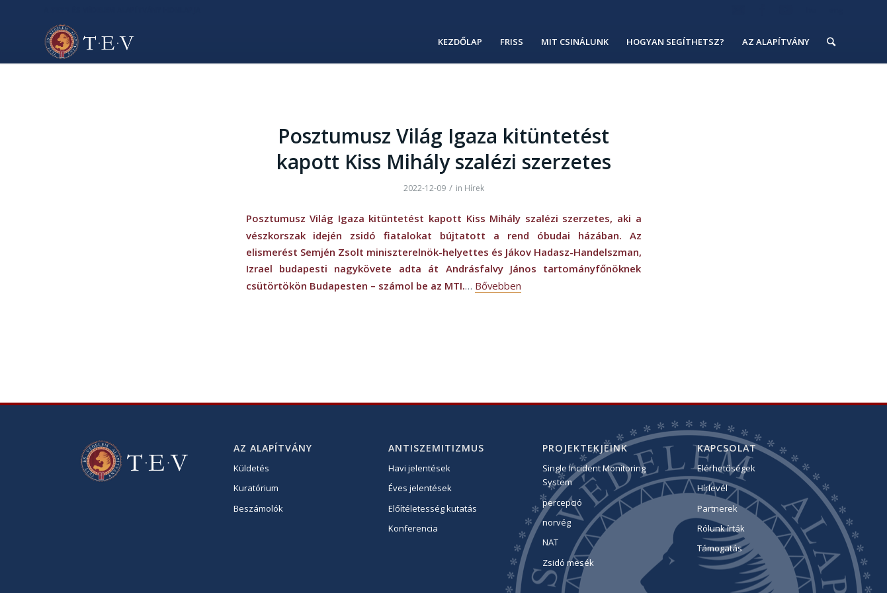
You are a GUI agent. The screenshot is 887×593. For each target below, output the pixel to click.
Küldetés (251, 468)
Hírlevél (712, 488)
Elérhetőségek (726, 468)
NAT (550, 542)
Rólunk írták (721, 528)
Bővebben (498, 285)
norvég (556, 522)
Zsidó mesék (568, 563)
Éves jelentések (420, 488)
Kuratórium (255, 488)
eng (836, 10)
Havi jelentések (419, 468)
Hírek (474, 188)
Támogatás (719, 548)
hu (811, 10)
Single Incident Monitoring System (594, 475)
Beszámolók (258, 508)
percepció (562, 502)
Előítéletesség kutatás (432, 508)
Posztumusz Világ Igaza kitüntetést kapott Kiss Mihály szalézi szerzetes (443, 148)
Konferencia (413, 528)
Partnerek (717, 508)
